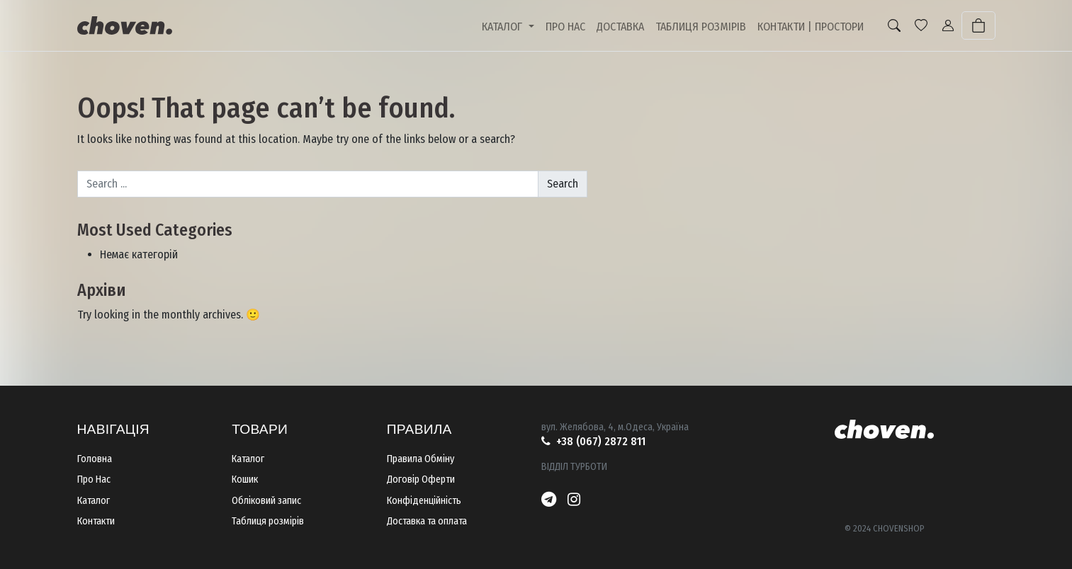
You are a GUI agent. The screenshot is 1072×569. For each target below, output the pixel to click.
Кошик (245, 479)
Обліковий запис (266, 501)
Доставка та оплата (427, 521)
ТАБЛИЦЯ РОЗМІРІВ (700, 26)
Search (562, 183)
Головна (94, 459)
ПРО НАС (565, 26)
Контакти (96, 521)
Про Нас (94, 479)
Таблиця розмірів (268, 521)
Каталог (93, 501)
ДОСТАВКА (620, 26)
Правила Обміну (420, 459)
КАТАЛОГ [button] (503, 26)
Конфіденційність (424, 501)
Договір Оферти (421, 479)
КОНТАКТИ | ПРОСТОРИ (810, 26)
